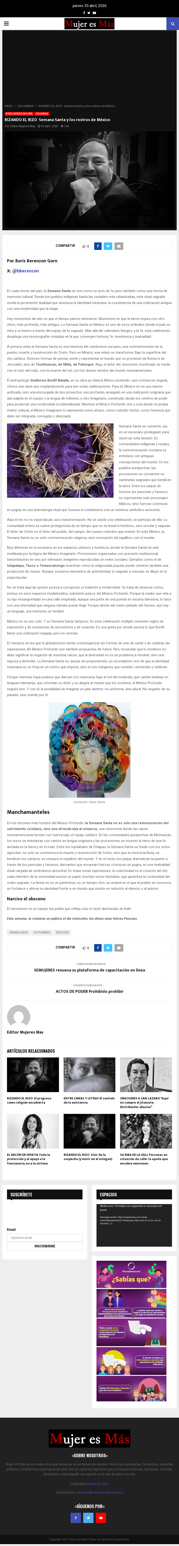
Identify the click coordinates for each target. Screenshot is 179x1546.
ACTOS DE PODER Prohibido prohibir (90, 991)
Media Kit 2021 (98, 1484)
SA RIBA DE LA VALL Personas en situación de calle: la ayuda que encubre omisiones (144, 1159)
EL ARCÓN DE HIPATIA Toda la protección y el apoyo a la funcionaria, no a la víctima (28, 1159)
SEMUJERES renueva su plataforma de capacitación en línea (89, 970)
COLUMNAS (41, 113)
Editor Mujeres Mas (22, 126)
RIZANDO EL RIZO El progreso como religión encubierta (29, 1100)
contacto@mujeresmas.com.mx (99, 1492)
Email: (12, 1229)
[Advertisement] (89, 68)
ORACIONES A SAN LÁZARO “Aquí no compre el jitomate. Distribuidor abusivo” (144, 1102)
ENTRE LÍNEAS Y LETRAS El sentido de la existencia (89, 1100)
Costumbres (42, 932)
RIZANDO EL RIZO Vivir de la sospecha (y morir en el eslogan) (88, 1157)
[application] (134, 1225)
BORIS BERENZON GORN (19, 113)
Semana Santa (18, 932)
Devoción (62, 932)
